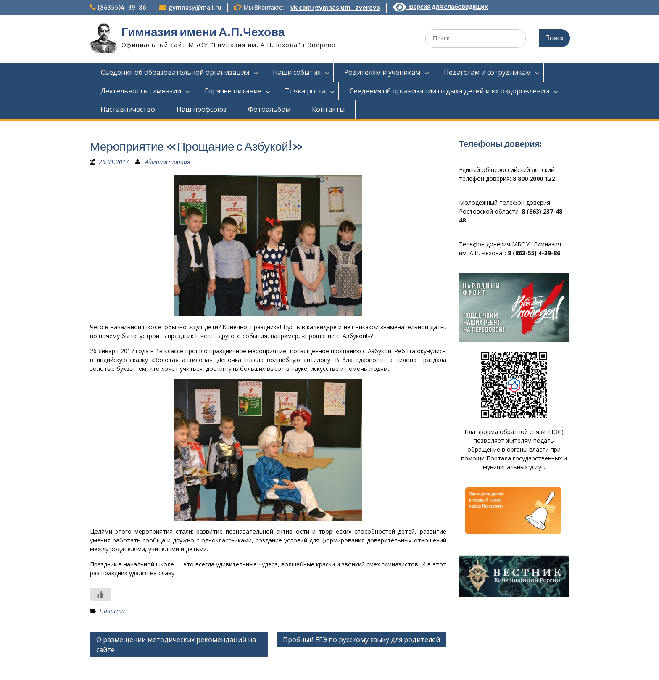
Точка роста (305, 90)
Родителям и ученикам (382, 72)
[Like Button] (100, 594)
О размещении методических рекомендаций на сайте (176, 644)
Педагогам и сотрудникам (487, 72)
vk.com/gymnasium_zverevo (335, 7)
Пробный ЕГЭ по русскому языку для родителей (361, 639)
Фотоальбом (269, 109)
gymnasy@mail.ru (195, 7)
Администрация (167, 162)
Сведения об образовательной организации (175, 72)
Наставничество (127, 109)
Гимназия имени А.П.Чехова (203, 32)
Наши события (297, 72)
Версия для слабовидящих (440, 7)
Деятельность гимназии (140, 90)
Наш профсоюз (202, 109)
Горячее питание (233, 90)
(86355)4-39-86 (122, 7)
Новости (112, 611)
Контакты (328, 109)
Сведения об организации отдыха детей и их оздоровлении (449, 90)
